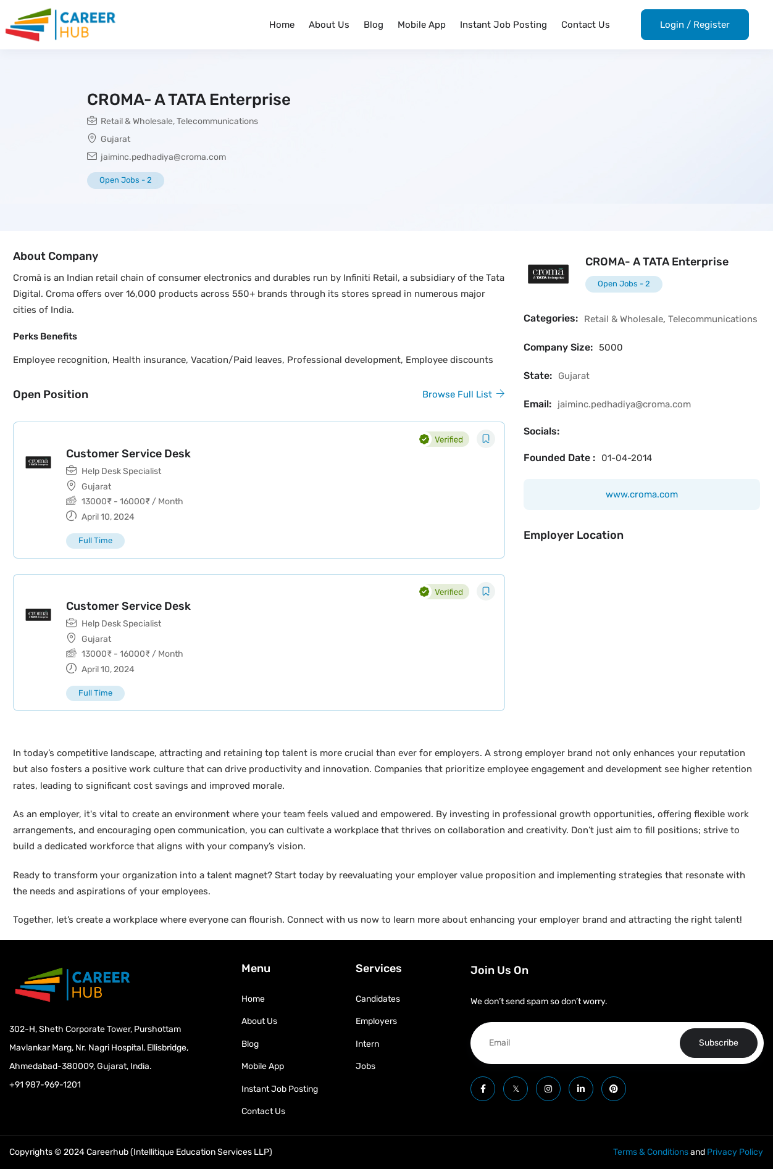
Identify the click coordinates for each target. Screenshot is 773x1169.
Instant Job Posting (503, 24)
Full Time (95, 540)
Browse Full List (463, 394)
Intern (367, 1044)
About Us (329, 24)
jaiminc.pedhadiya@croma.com (163, 157)
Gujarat (115, 139)
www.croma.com (642, 494)
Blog (373, 24)
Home (282, 24)
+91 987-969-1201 (45, 1085)
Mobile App (422, 24)
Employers (376, 1021)
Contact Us (585, 24)
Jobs (365, 1066)
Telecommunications (217, 121)
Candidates (378, 999)
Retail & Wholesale (137, 121)
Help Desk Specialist (121, 471)
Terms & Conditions (650, 1152)
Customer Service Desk (128, 453)
